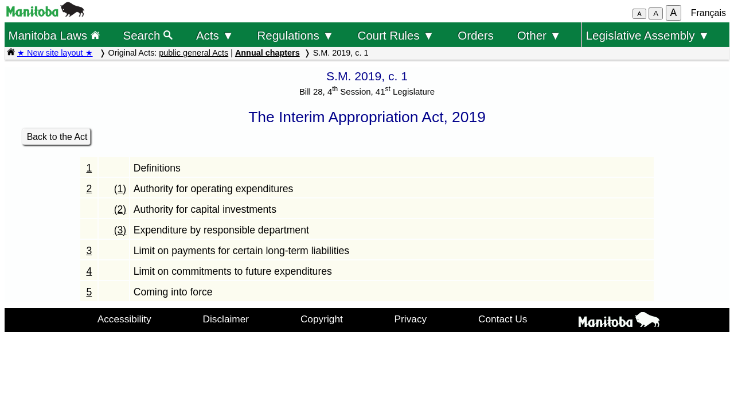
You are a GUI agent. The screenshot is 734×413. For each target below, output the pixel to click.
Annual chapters (267, 52)
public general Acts (193, 52)
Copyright (321, 319)
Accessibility (124, 319)
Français (708, 13)
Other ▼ (539, 35)
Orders (476, 35)
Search (148, 35)
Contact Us (502, 319)
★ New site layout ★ (55, 52)
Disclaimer (226, 319)
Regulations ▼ (295, 35)
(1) (120, 188)
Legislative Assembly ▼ (648, 35)
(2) (120, 209)
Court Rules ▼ (395, 35)
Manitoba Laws (53, 35)
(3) (120, 230)
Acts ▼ (215, 35)
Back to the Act (57, 137)
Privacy (411, 319)
